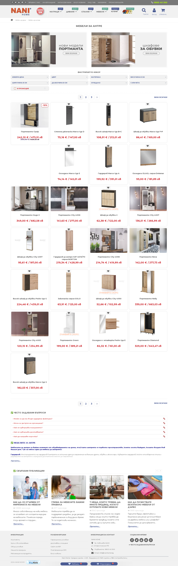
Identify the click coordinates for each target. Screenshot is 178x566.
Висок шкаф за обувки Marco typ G (30, 382)
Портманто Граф (30, 132)
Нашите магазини (18, 550)
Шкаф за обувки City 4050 (108, 299)
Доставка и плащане (59, 543)
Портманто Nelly (148, 299)
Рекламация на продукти (21, 553)
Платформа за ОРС (59, 550)
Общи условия (17, 547)
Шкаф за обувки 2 (108, 215)
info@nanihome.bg (107, 553)
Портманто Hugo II (30, 215)
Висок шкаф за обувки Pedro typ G (30, 299)
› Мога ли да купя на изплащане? (28, 423)
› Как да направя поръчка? (25, 436)
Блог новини (56, 553)
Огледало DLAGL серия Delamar (148, 173)
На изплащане (49, 2)
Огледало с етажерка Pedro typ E (108, 340)
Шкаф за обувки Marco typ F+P (148, 132)
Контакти (15, 540)
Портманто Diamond (148, 340)
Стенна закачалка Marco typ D (69, 132)
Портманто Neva (148, 257)
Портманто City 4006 (69, 215)
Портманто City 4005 (30, 340)
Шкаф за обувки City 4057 (30, 257)
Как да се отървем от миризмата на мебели (27, 503)
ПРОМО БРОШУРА (116, 2)
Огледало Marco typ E (69, 173)
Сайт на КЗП (56, 547)
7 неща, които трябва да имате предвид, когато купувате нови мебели (105, 504)
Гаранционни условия (59, 540)
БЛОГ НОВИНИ (79, 2)
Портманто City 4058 (109, 257)
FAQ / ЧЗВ (91, 2)
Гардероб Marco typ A (108, 173)
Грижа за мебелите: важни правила (67, 503)
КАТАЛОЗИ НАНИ (64, 2)
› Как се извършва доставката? (28, 432)
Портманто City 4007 (148, 215)
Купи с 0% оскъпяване (19, 543)
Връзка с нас (34, 2)
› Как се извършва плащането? (28, 428)
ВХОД (154, 14)
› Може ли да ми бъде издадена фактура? (32, 419)
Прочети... (18, 524)
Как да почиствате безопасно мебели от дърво (141, 504)
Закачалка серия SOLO (69, 299)
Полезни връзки (58, 535)
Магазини (102, 2)
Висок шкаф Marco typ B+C (109, 132)
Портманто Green (69, 340)
